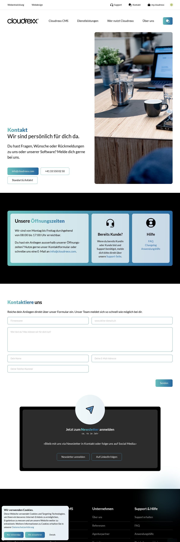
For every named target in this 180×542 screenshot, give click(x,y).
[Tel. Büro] (48, 369)
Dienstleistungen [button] (87, 20)
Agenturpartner (101, 533)
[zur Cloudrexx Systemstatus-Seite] (171, 5)
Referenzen (98, 525)
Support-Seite (113, 256)
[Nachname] (132, 320)
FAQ (150, 241)
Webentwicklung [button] (16, 4)
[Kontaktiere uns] (168, 21)
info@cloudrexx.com (63, 251)
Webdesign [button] (37, 4)
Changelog (151, 245)
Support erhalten (144, 517)
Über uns (97, 517)
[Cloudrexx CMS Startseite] (23, 21)
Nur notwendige (14, 535)
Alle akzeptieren (35, 535)
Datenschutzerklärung (23, 527)
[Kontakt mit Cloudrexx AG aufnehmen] (172, 534)
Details (52, 535)
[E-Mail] (132, 358)
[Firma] (48, 320)
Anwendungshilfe (150, 248)
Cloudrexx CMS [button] (58, 20)
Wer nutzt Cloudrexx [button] (120, 20)
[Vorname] (48, 358)
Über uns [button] (148, 20)
